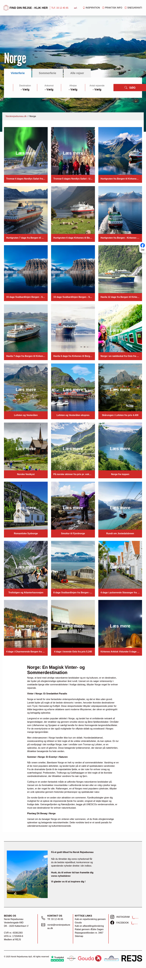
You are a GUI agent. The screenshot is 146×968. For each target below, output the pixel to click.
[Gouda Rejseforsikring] (89, 958)
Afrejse (73, 85)
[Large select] (25, 89)
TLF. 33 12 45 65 (59, 8)
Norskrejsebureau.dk (16, 116)
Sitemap (79, 936)
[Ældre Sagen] (71, 958)
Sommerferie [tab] (47, 73)
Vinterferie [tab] (18, 73)
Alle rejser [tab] (77, 73)
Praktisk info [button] (112, 7)
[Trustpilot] (57, 958)
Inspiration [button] (91, 7)
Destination (25, 85)
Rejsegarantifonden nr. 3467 (89, 933)
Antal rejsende (97, 85)
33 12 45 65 (57, 919)
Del (142, 250)
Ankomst (49, 85)
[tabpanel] (73, 87)
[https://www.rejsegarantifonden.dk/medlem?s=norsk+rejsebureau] (111, 958)
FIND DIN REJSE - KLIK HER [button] (25, 7)
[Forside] (75, 7)
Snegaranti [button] (133, 7)
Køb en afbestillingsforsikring (89, 926)
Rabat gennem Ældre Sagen (89, 929)
